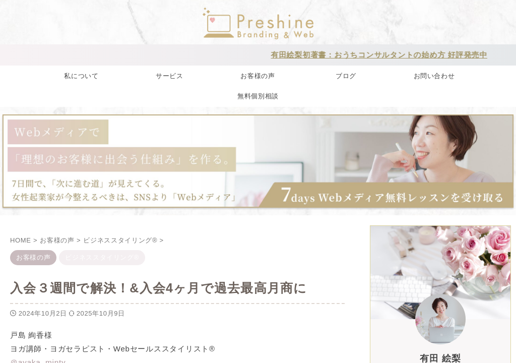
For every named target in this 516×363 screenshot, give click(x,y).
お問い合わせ (434, 75)
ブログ (346, 75)
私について (81, 75)
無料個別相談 (258, 95)
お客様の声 (257, 75)
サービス (169, 75)
